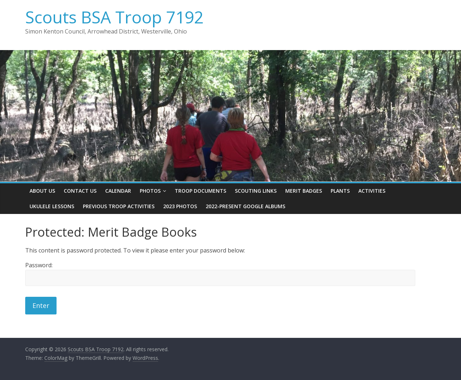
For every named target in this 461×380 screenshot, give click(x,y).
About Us (42, 190)
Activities (371, 190)
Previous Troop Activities (119, 206)
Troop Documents (200, 190)
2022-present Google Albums (245, 206)
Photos (150, 190)
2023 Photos (180, 206)
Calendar (118, 190)
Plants (340, 190)
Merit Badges (303, 190)
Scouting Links (256, 190)
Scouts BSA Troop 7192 (114, 17)
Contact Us (80, 190)
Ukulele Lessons (52, 206)
